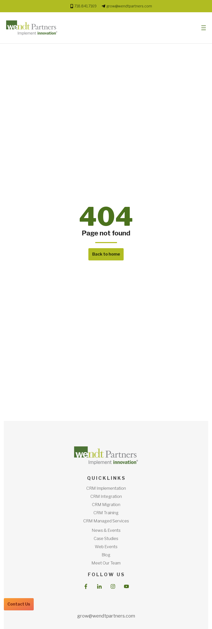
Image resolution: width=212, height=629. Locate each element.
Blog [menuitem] (106, 554)
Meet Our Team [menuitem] (106, 563)
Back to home (106, 254)
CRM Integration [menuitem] (106, 496)
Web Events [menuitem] (106, 546)
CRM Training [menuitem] (106, 512)
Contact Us (18, 604)
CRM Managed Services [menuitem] (106, 521)
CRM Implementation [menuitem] (106, 488)
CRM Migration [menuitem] (106, 504)
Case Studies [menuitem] (106, 538)
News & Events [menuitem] (106, 530)
